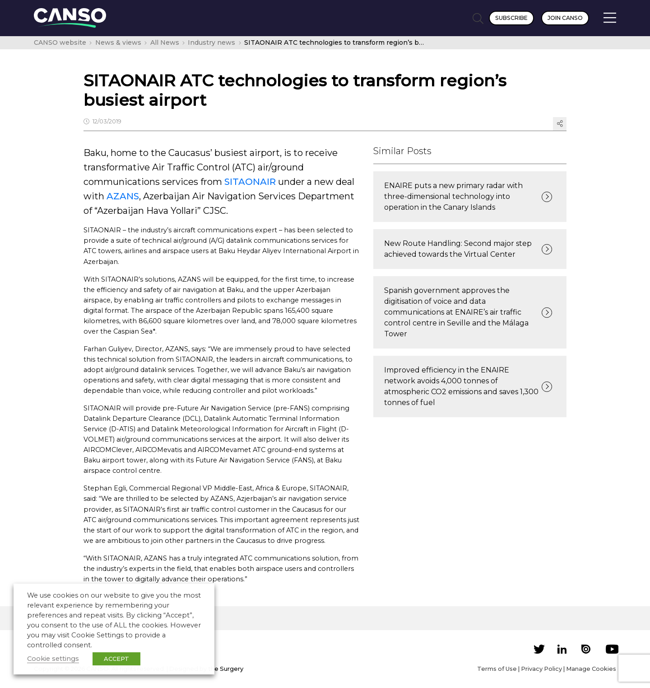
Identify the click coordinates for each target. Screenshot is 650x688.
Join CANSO (565, 17)
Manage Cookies (591, 668)
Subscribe (511, 17)
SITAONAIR (250, 181)
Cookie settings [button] (53, 659)
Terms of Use (497, 668)
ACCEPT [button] (116, 658)
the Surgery (225, 668)
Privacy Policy (541, 668)
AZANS (121, 196)
